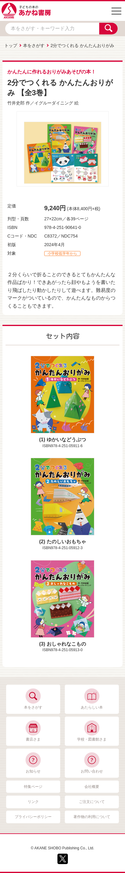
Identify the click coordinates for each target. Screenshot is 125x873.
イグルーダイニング (53, 102)
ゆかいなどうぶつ (66, 439)
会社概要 (91, 787)
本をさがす (34, 45)
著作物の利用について (91, 817)
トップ (10, 45)
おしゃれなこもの (66, 644)
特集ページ (33, 787)
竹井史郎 (16, 102)
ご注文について (92, 802)
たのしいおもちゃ (66, 541)
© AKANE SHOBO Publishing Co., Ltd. (62, 848)
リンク (33, 802)
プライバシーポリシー (33, 817)
